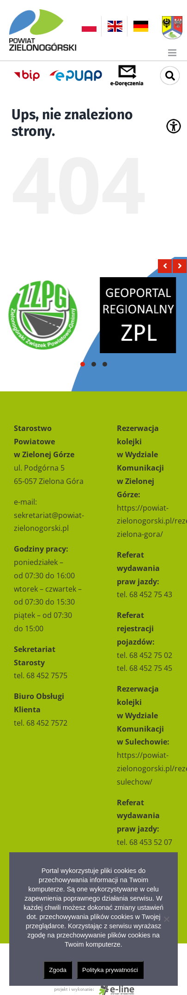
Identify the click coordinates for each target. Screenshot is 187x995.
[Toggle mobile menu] (173, 53)
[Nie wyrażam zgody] (166, 919)
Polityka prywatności (110, 969)
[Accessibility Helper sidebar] (173, 126)
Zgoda (57, 969)
